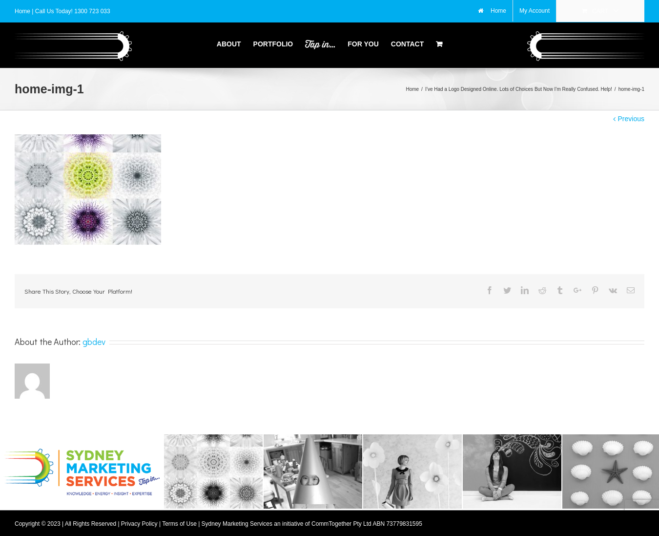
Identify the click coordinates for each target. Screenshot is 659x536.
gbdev (93, 338)
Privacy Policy (139, 520)
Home (23, 11)
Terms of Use (179, 520)
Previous (631, 116)
